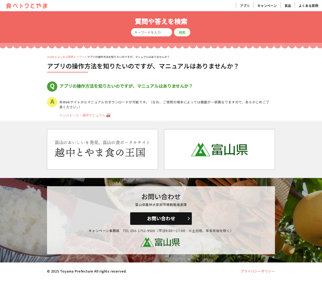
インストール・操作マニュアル (82, 115)
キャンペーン (267, 5)
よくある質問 (308, 5)
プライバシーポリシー (257, 271)
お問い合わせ (161, 218)
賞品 (287, 5)
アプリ (245, 5)
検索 (182, 32)
